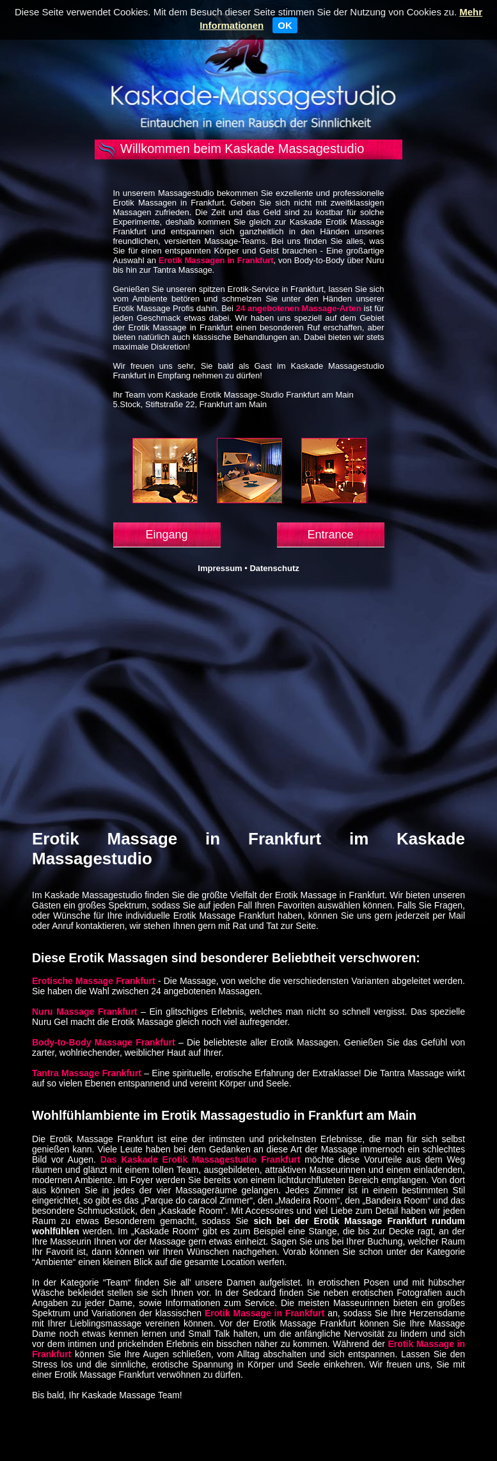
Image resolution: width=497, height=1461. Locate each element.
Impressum (220, 568)
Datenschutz (274, 568)
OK (285, 25)
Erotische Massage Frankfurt (93, 981)
